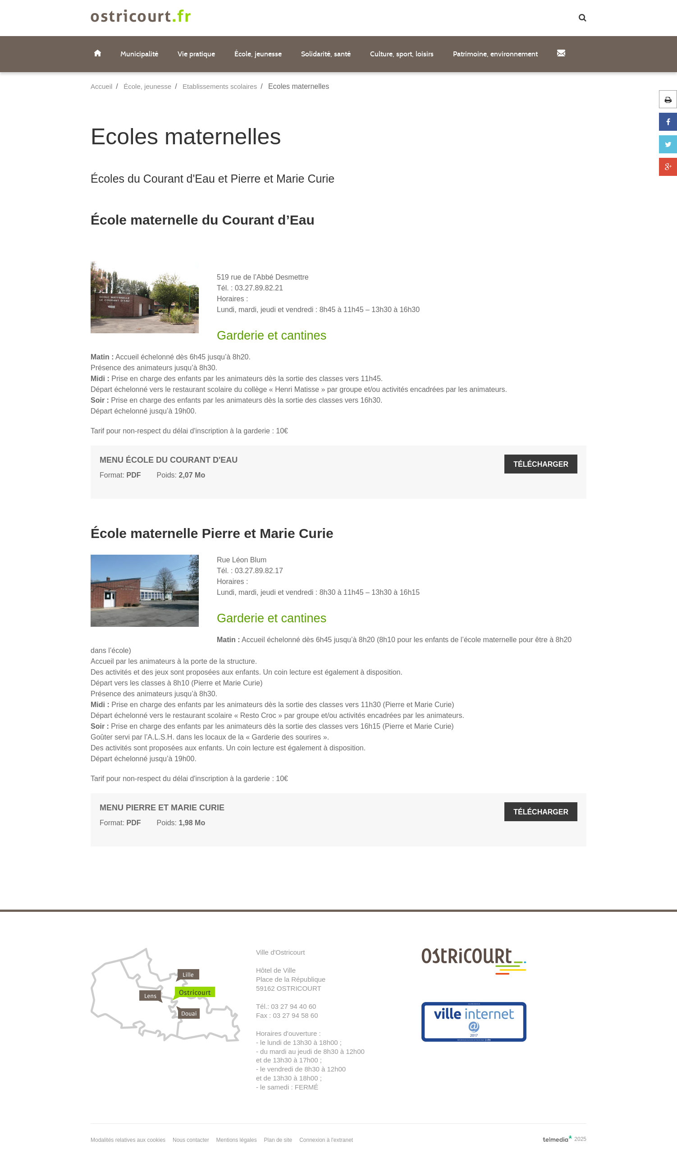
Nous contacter (191, 1140)
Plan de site (278, 1140)
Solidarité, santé (326, 54)
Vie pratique (196, 54)
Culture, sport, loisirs (402, 54)
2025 (564, 1138)
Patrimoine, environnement (495, 54)
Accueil (101, 86)
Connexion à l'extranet (326, 1140)
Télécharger (540, 464)
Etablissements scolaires (220, 86)
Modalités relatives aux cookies (128, 1140)
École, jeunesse (258, 54)
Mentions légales (236, 1140)
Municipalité (139, 54)
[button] (582, 18)
